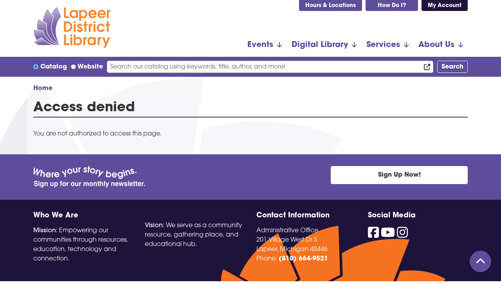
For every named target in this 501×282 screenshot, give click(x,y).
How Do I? (392, 6)
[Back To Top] (480, 261)
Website (90, 67)
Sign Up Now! (399, 175)
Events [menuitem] (260, 45)
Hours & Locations (330, 6)
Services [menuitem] (383, 45)
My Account (444, 6)
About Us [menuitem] (436, 45)
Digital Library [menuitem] (320, 45)
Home (42, 88)
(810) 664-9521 (303, 259)
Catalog (53, 67)
